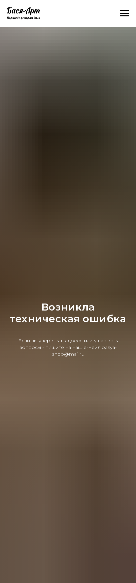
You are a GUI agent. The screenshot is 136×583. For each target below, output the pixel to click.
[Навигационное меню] (124, 13)
